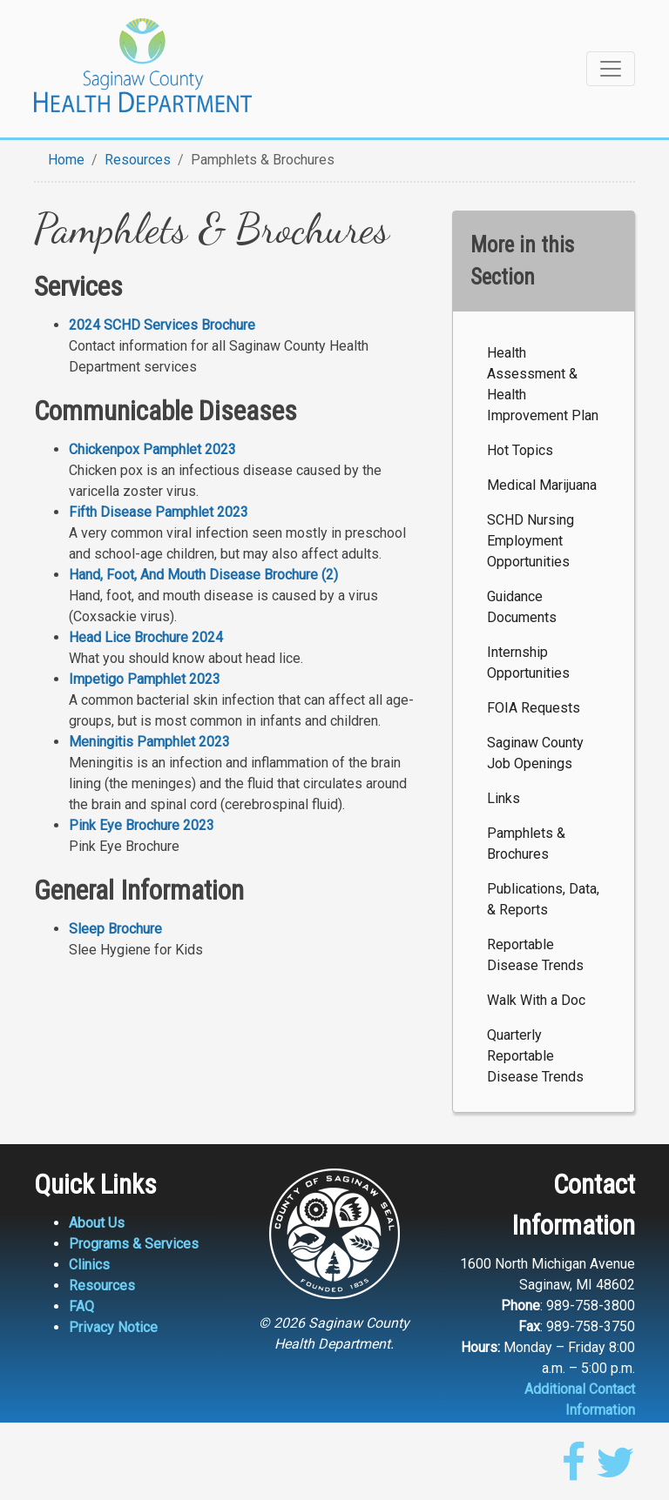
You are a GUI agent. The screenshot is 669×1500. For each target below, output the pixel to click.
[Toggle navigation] (610, 68)
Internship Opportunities (528, 662)
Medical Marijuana (542, 485)
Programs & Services (134, 1243)
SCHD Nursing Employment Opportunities (530, 541)
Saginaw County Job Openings (535, 753)
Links (503, 798)
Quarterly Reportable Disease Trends (535, 1056)
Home (66, 159)
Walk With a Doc (536, 1000)
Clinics (89, 1264)
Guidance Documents (522, 607)
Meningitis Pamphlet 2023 (149, 741)
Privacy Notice (113, 1327)
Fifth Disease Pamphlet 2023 (158, 512)
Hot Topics (520, 450)
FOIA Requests (533, 708)
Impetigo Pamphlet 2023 (144, 679)
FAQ (81, 1306)
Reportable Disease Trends (535, 955)
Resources (138, 159)
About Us (97, 1223)
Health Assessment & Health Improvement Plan (542, 384)
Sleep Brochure (115, 929)
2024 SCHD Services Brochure (162, 325)
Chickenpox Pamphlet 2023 (152, 449)
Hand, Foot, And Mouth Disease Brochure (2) (203, 574)
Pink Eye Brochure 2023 (141, 825)
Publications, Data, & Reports (543, 899)
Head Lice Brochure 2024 (146, 637)
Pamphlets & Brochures (526, 843)
